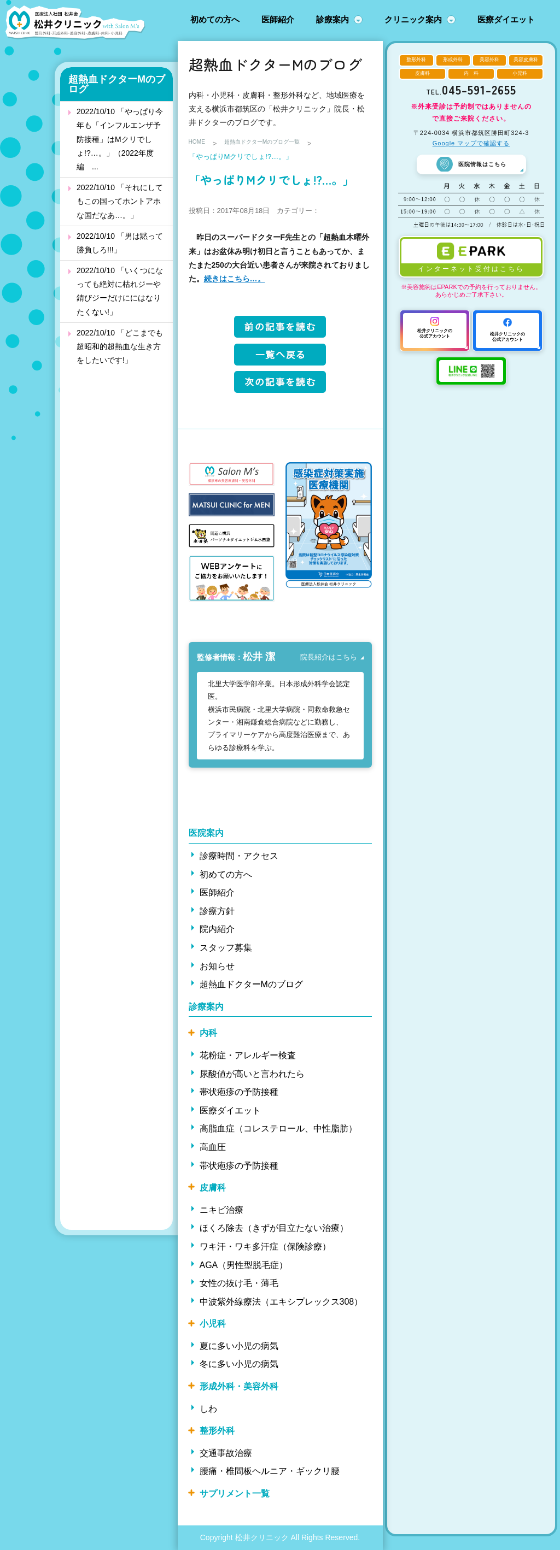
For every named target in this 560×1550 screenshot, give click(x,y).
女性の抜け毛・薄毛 (239, 1283)
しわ (208, 1408)
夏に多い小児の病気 (239, 1346)
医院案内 (206, 833)
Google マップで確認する (471, 143)
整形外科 (217, 1430)
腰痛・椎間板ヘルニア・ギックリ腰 (270, 1471)
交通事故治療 (226, 1453)
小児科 (213, 1323)
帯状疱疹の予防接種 (239, 1092)
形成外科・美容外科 (239, 1386)
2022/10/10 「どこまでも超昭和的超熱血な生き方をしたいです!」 (120, 346)
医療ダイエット (506, 19)
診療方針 (217, 911)
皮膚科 (213, 1187)
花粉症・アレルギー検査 (248, 1055)
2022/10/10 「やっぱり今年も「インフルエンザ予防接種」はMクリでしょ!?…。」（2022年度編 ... (120, 139)
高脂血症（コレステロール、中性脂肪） (278, 1128)
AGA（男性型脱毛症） (244, 1265)
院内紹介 (217, 929)
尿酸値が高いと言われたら (252, 1073)
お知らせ (217, 966)
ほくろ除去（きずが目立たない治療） (274, 1228)
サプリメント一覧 (235, 1493)
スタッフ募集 (226, 947)
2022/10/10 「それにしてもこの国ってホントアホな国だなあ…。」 (120, 201)
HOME (199, 143)
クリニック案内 (413, 19)
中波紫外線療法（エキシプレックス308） (281, 1301)
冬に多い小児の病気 (239, 1364)
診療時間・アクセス (239, 856)
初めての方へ (215, 19)
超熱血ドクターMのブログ (116, 84)
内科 (208, 1033)
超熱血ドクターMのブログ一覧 (278, 143)
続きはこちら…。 (234, 278)
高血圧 (213, 1147)
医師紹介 (277, 19)
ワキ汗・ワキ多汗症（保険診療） (265, 1246)
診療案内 (332, 19)
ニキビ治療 (221, 1210)
